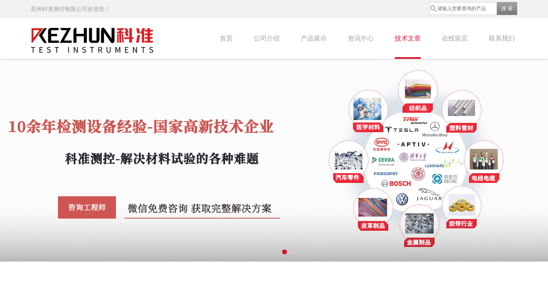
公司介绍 (267, 38)
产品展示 (314, 38)
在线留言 (455, 38)
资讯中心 (361, 38)
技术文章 (408, 38)
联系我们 (502, 38)
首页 (226, 38)
